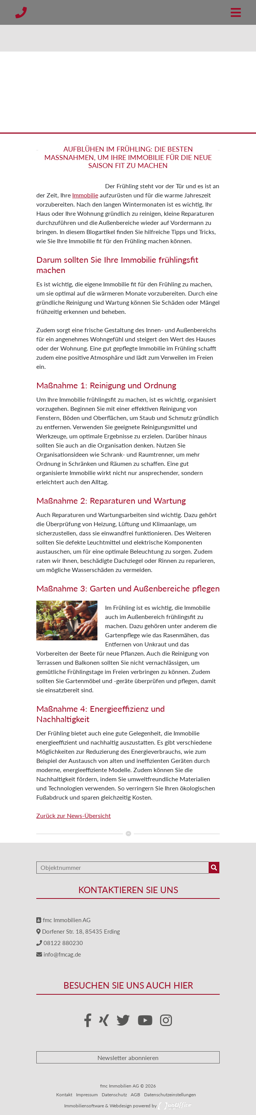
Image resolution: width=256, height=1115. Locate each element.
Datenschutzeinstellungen (170, 1094)
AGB (135, 1094)
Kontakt (64, 1094)
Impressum (87, 1094)
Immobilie (85, 195)
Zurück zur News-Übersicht (73, 815)
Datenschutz (114, 1094)
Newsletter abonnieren (128, 1057)
